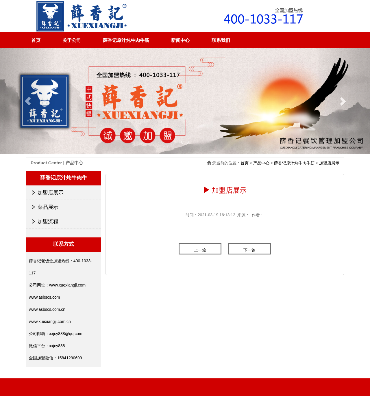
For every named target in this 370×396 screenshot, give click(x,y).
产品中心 (261, 163)
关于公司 (71, 40)
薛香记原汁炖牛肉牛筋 (126, 40)
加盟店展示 (329, 163)
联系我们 (221, 40)
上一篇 (200, 250)
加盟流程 (48, 221)
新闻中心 (180, 40)
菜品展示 (48, 207)
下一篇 (249, 250)
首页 (35, 40)
